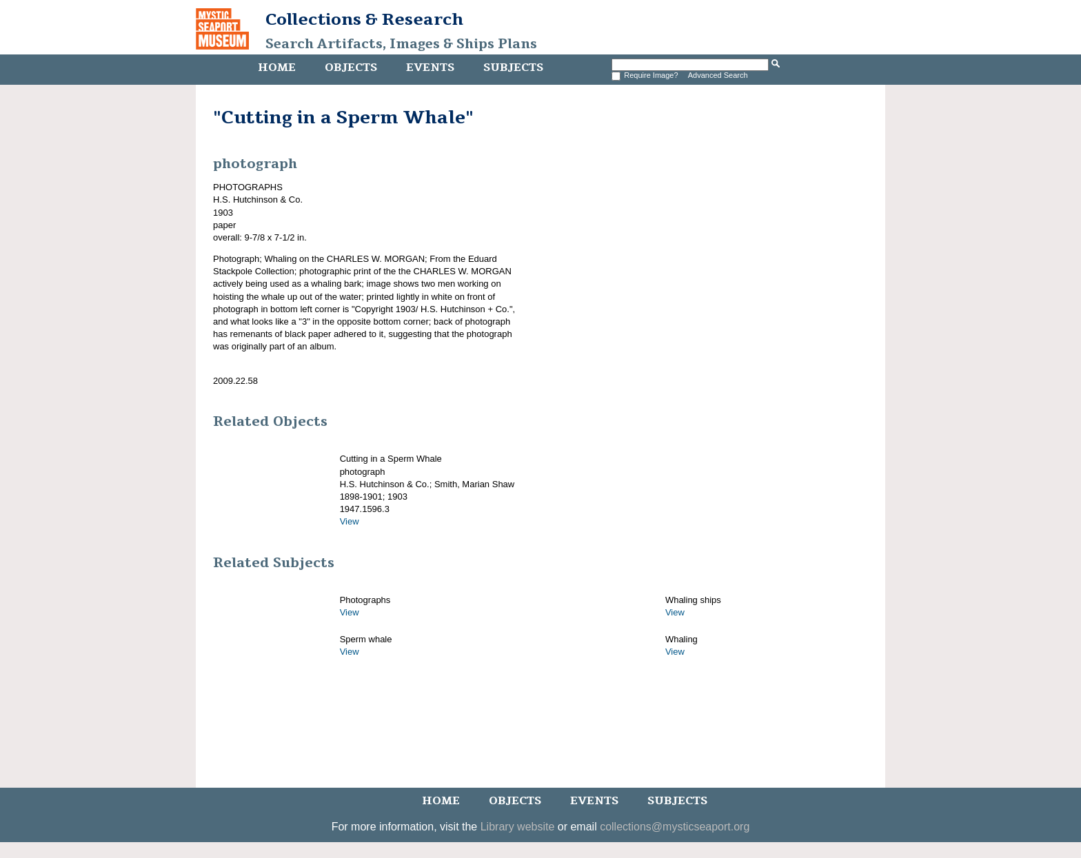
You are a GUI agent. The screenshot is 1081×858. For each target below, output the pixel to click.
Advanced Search (718, 75)
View (349, 521)
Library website (518, 827)
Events (430, 67)
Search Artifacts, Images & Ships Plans (401, 44)
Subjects (513, 67)
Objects (351, 67)
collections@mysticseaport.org (674, 827)
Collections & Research (364, 19)
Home (277, 67)
